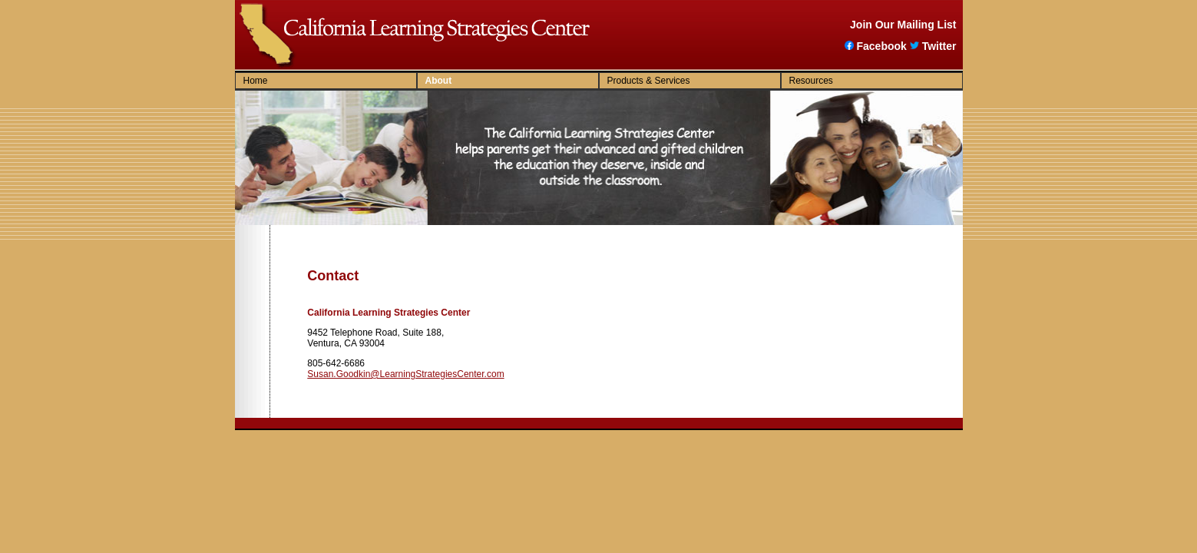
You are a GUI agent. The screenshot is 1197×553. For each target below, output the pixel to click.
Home (255, 80)
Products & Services (648, 80)
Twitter (933, 46)
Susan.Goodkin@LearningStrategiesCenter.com (405, 374)
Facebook (875, 46)
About (438, 80)
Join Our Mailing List (903, 24)
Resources (811, 80)
